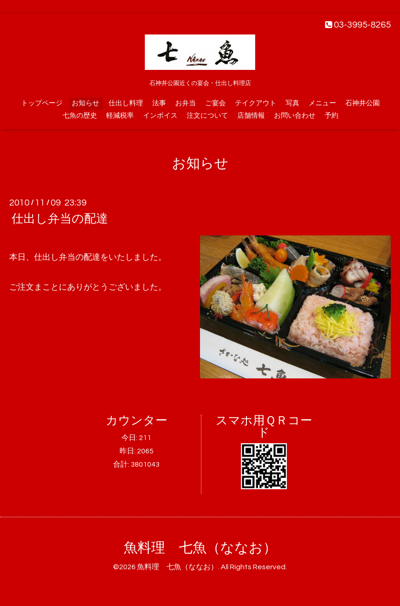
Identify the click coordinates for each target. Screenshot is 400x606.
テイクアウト (255, 103)
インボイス (160, 115)
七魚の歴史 (80, 115)
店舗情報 (251, 115)
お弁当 (185, 103)
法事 (159, 103)
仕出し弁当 (54, 257)
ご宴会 (215, 103)
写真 (292, 103)
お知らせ (85, 103)
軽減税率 (120, 115)
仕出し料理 (126, 103)
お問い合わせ (294, 115)
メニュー (322, 103)
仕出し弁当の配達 (59, 219)
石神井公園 (362, 103)
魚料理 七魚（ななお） (200, 548)
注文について (207, 115)
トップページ (42, 103)
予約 (331, 115)
